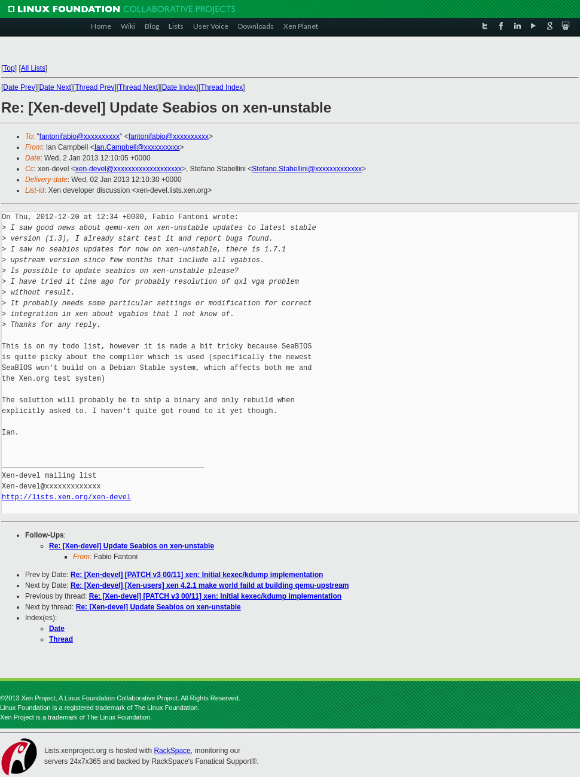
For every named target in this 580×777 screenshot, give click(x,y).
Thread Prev (94, 87)
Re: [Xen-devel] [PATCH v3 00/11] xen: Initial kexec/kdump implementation (197, 574)
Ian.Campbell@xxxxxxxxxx (137, 147)
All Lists (33, 68)
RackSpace (172, 750)
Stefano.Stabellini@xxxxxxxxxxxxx (307, 169)
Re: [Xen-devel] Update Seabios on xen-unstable (131, 546)
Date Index (179, 87)
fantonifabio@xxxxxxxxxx (79, 136)
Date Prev (19, 87)
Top (8, 68)
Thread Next (138, 87)
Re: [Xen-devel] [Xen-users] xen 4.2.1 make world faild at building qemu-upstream (210, 585)
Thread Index (222, 87)
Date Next (55, 87)
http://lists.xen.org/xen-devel (66, 497)
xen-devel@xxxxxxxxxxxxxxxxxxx (128, 169)
